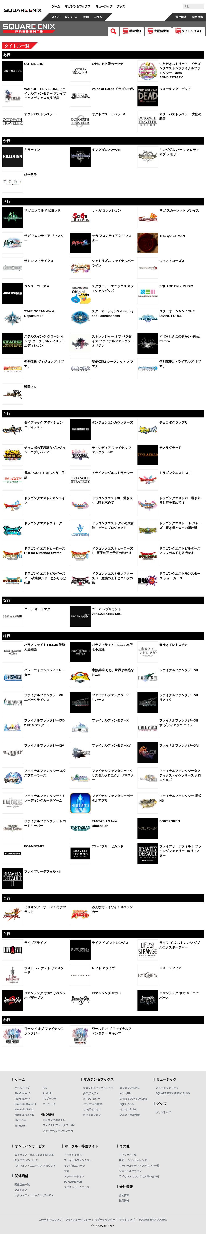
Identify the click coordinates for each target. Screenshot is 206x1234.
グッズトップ (163, 1112)
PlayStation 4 (22, 1098)
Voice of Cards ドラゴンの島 (113, 89)
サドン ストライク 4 (38, 261)
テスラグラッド (170, 447)
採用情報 (124, 1200)
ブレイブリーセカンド (107, 846)
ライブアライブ (35, 942)
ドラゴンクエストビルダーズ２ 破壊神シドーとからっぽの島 (45, 578)
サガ (66, 1171)
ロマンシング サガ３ (106, 993)
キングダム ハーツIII (106, 150)
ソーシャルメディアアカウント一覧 (139, 1165)
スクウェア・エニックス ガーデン (34, 1195)
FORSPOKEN (169, 821)
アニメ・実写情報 (130, 1114)
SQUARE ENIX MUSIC (176, 286)
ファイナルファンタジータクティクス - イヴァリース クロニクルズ (180, 775)
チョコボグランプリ (173, 422)
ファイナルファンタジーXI (111, 720)
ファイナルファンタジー (78, 1160)
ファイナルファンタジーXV (111, 745)
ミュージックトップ (167, 1087)
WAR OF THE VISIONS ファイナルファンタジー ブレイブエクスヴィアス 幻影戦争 (45, 93)
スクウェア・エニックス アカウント (35, 1165)
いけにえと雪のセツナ (107, 64)
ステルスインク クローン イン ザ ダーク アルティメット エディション (44, 341)
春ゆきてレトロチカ (173, 645)
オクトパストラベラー (40, 114)
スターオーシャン (74, 1176)
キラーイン (32, 150)
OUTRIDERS (33, 64)
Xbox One (20, 1120)
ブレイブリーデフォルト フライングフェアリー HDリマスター (180, 850)
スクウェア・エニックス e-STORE (34, 1155)
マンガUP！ (126, 1093)
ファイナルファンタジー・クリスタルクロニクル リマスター (113, 775)
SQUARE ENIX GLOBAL (153, 1219)
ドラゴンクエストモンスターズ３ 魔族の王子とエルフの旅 (112, 578)
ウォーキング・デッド (175, 89)
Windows (20, 1125)
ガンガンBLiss (128, 1109)
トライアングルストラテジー (112, 473)
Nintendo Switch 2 (25, 1104)
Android (47, 1093)
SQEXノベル (127, 1104)
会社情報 (124, 1195)
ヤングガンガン (92, 1109)
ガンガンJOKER (92, 1104)
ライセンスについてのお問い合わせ (139, 1176)
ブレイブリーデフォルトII (42, 871)
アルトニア (21, 1189)
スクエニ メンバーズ (26, 1160)
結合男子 (30, 175)
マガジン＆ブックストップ (98, 1087)
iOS (45, 1087)
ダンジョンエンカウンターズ (112, 422)
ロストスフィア (170, 968)
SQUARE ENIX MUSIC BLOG (173, 1093)
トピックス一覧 (128, 1155)
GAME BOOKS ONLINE (133, 1098)
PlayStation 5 (22, 1093)
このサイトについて (50, 1219)
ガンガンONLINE (129, 1087)
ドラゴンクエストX (54, 1120)
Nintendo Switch (24, 1109)
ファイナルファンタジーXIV (44, 745)
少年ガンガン (90, 1093)
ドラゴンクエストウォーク (43, 523)
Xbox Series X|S (24, 1114)
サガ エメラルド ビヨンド (42, 210)
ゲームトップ (22, 1087)
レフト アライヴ (103, 968)
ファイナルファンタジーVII (178, 670)
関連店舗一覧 (22, 1184)
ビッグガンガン (92, 1114)
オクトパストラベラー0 (108, 114)
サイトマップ (127, 1219)
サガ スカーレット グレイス (179, 210)
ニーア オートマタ (37, 609)
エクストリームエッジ (76, 1187)
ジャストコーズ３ (172, 261)
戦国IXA (30, 387)
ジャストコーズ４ (36, 286)
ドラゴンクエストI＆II (174, 473)
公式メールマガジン (130, 1171)
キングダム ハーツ (74, 1165)
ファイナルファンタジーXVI (179, 745)
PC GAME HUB (73, 1181)
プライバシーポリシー (78, 1219)
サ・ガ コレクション (106, 210)
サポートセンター (105, 1219)
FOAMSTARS (34, 846)
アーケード (49, 1104)
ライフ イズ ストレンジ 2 (110, 942)
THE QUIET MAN (172, 235)
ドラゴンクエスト (74, 1155)
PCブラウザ (49, 1098)
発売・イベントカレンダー (134, 1160)
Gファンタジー (91, 1098)
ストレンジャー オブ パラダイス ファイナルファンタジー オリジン (113, 341)
